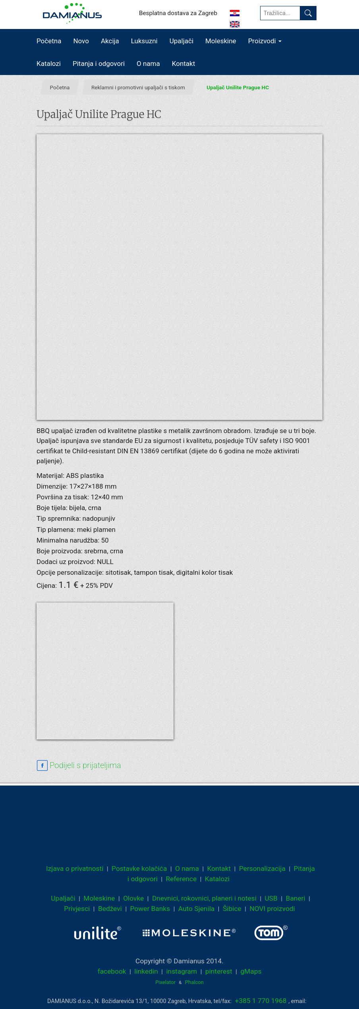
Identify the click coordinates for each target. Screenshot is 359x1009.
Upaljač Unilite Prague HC (238, 87)
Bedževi (110, 909)
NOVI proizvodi (272, 909)
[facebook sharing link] (79, 766)
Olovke (133, 898)
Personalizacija (262, 868)
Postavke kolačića (139, 868)
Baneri (295, 898)
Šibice (232, 909)
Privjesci (77, 909)
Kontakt (183, 63)
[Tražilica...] (280, 13)
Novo (81, 41)
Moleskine (220, 41)
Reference (181, 879)
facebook (112, 971)
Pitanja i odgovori (99, 63)
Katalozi (49, 63)
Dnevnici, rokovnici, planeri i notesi (204, 898)
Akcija (110, 41)
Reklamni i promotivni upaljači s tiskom (138, 87)
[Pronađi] (308, 13)
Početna (49, 41)
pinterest (218, 971)
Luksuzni (144, 41)
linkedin (146, 971)
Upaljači (181, 41)
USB (271, 898)
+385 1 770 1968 (261, 1001)
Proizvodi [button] (265, 41)
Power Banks (150, 909)
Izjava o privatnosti (74, 868)
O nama (148, 63)
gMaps (250, 971)
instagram (181, 971)
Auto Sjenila (196, 909)
